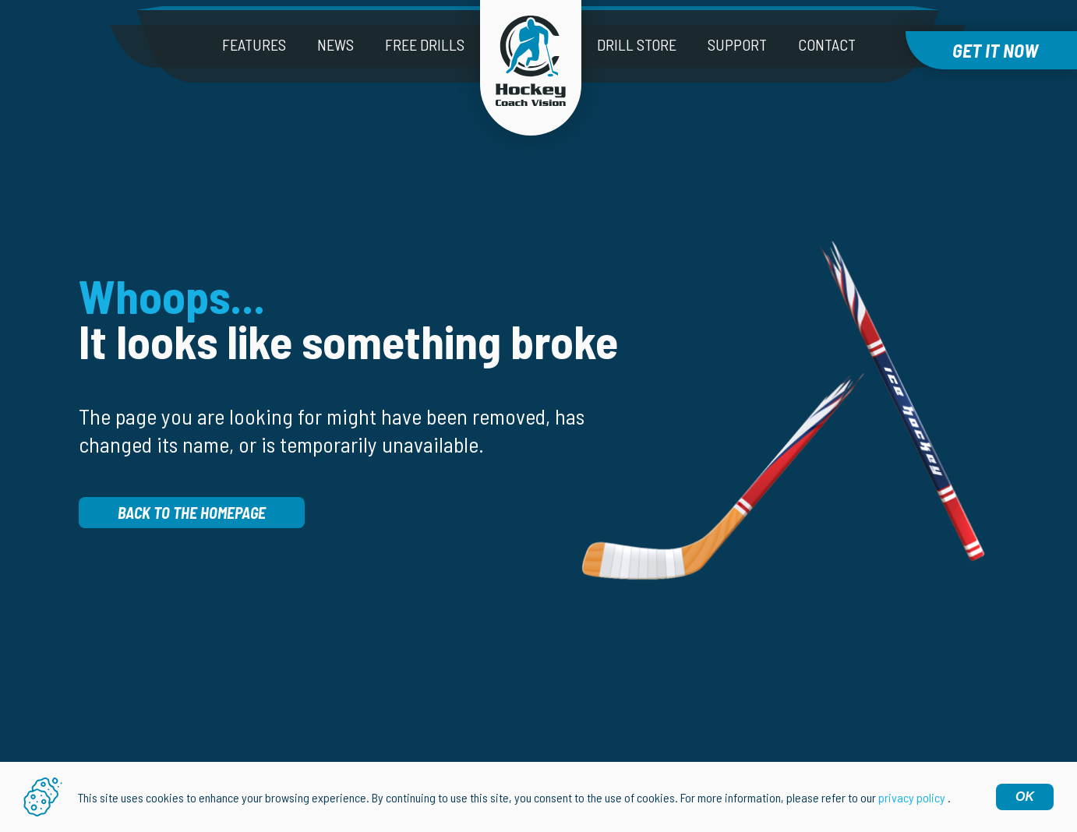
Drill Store (636, 44)
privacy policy (911, 797)
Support (737, 44)
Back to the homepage (192, 512)
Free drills (424, 44)
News (335, 44)
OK (1024, 796)
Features (254, 44)
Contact (827, 44)
